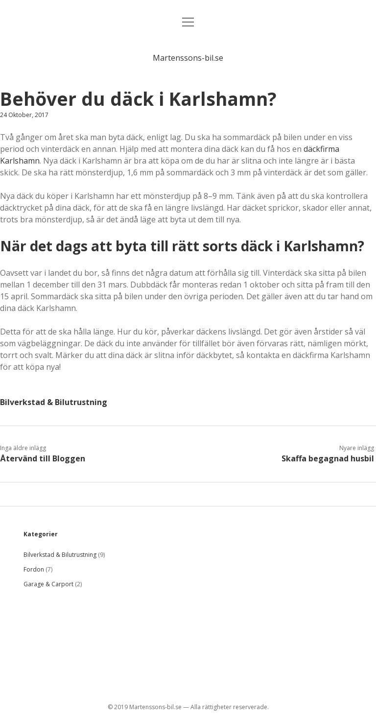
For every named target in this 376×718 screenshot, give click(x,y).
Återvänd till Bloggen (42, 458)
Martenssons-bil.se (188, 57)
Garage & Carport (48, 584)
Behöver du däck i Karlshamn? (138, 98)
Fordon (34, 569)
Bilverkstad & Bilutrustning (53, 402)
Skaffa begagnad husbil (328, 458)
